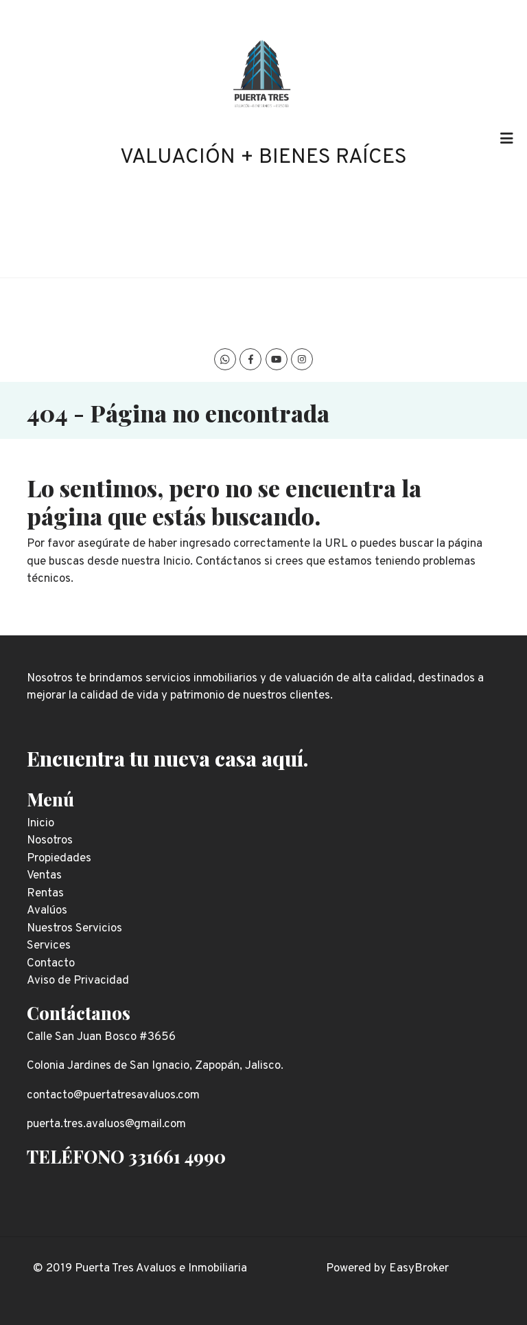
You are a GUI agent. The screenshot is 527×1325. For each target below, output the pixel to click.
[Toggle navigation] (506, 139)
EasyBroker (419, 1268)
